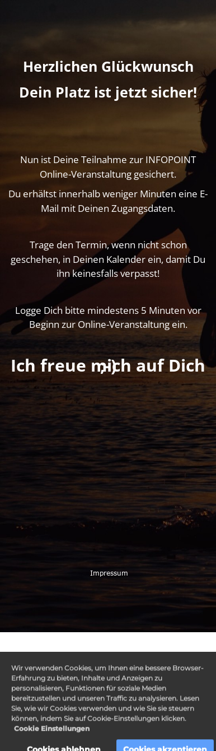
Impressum (108, 573)
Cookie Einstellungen (52, 734)
